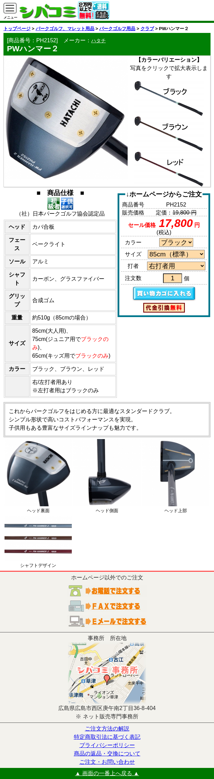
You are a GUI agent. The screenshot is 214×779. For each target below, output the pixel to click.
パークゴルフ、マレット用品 (65, 28)
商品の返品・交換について (107, 753)
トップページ (17, 28)
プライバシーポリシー (107, 745)
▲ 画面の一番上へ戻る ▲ (107, 773)
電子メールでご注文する (107, 621)
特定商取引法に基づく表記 (107, 737)
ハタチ (98, 40)
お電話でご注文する (107, 591)
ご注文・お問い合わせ (107, 762)
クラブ (147, 28)
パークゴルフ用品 (117, 28)
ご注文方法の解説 (107, 729)
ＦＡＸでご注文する (107, 606)
